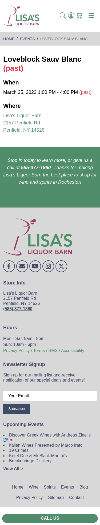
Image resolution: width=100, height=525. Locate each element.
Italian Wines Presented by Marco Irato (46, 445)
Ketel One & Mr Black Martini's (38, 455)
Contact (76, 497)
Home (17, 487)
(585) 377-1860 (17, 308)
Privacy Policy (29, 497)
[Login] (71, 16)
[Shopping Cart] (79, 16)
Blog (83, 487)
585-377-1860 (36, 167)
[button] (63, 16)
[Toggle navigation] (91, 15)
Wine (33, 487)
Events (67, 487)
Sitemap (56, 497)
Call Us (50, 518)
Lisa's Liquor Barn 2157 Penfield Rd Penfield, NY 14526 (24, 123)
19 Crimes (19, 450)
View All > (13, 468)
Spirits (49, 487)
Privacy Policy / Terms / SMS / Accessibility (43, 350)
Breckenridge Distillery (30, 461)
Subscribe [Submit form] (16, 408)
